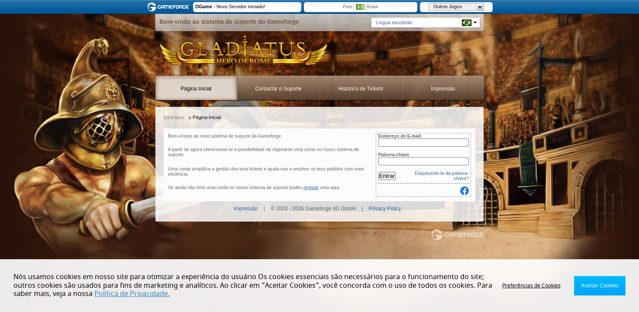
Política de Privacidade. (132, 294)
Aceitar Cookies (600, 285)
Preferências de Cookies (531, 285)
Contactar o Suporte (278, 89)
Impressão (443, 89)
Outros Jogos (458, 6)
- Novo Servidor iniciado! (230, 6)
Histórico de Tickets (360, 89)
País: (348, 6)
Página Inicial (196, 89)
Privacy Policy (385, 209)
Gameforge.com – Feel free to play (169, 7)
